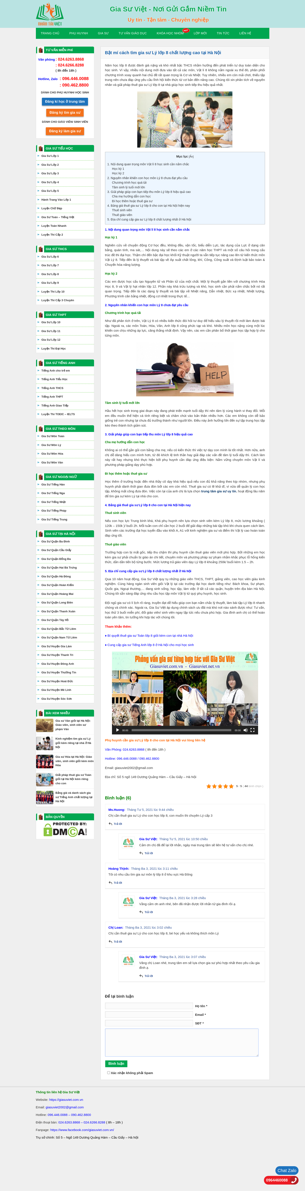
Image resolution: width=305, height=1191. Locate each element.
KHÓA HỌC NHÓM (170, 33)
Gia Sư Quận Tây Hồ (55, 620)
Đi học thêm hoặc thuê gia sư (132, 201)
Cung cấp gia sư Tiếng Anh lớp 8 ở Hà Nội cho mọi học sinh (150, 645)
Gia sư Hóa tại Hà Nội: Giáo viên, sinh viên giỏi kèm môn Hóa (75, 761)
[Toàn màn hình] (252, 730)
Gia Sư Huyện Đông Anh (58, 663)
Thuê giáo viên (122, 215)
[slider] (181, 730)
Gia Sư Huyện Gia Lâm (57, 646)
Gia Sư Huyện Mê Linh (56, 690)
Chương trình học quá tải (129, 182)
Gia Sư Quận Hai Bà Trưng (59, 567)
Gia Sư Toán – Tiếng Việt (58, 217)
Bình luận (116, 1063)
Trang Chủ (50, 33)
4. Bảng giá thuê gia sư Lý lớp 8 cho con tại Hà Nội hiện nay (148, 205)
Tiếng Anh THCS (53, 388)
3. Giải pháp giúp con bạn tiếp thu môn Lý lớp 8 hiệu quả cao (149, 192)
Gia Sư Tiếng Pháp (54, 510)
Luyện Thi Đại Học (54, 348)
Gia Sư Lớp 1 (50, 156)
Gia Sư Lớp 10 (51, 322)
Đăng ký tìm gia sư (65, 112)
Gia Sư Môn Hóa (52, 453)
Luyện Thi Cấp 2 (52, 234)
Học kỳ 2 (118, 173)
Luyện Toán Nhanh (54, 225)
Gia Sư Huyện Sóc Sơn (57, 698)
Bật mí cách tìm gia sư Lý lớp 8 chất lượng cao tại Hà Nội (163, 52)
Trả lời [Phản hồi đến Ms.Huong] (118, 824)
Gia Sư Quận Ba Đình (56, 541)
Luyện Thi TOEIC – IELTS (58, 414)
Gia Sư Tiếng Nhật (54, 502)
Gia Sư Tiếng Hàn (53, 484)
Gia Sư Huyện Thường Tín (59, 672)
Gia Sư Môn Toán (53, 436)
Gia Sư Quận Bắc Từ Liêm (59, 628)
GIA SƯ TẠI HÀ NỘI (60, 534)
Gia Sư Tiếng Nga (53, 493)
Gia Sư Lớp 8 (50, 274)
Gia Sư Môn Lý (51, 445)
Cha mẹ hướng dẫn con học (131, 196)
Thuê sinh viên (122, 210)
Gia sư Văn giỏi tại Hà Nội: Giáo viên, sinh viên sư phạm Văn (73, 725)
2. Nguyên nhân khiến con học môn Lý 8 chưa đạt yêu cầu (147, 178)
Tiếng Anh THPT (52, 396)
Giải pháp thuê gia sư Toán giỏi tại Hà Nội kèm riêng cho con (73, 779)
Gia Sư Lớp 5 (50, 190)
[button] (185, 693)
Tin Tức (223, 33)
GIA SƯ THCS (56, 249)
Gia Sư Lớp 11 (51, 331)
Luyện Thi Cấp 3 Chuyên (58, 300)
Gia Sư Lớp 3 (50, 173)
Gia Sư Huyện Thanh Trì (57, 655)
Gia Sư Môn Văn (52, 462)
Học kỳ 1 (118, 168)
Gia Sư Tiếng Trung (54, 519)
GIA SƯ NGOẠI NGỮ (61, 477)
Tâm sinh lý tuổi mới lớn (128, 187)
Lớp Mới (200, 33)
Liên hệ (245, 33)
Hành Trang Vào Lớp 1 (56, 199)
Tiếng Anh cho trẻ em (56, 370)
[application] (185, 693)
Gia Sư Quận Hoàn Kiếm (58, 585)
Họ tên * (201, 1006)
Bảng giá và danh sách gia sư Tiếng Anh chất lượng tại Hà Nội (74, 797)
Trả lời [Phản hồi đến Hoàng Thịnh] (118, 882)
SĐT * (199, 1023)
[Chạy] (117, 730)
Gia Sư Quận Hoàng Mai (57, 594)
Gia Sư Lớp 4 (50, 182)
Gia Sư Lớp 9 (50, 282)
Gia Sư (103, 33)
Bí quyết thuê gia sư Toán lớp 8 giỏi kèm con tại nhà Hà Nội (150, 635)
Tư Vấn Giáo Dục (133, 33)
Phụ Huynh (78, 33)
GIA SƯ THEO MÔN (60, 428)
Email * (200, 1014)
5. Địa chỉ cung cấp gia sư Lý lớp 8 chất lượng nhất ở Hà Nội (149, 219)
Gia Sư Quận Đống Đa (56, 559)
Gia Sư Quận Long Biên (57, 602)
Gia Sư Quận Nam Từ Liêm (59, 637)
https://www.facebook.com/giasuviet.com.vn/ (82, 1130)
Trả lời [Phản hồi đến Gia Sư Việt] (149, 853)
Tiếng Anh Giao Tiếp (55, 405)
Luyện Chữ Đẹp (52, 208)
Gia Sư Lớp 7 (50, 265)
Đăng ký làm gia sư (65, 131)
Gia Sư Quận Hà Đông (56, 576)
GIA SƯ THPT (56, 315)
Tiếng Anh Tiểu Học (55, 379)
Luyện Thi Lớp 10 (53, 291)
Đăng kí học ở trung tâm (65, 101)
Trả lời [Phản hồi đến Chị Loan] (118, 941)
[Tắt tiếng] (245, 730)
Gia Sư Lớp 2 (50, 164)
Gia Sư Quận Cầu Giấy (56, 550)
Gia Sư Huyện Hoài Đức (57, 681)
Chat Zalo (287, 1170)
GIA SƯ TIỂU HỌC (59, 148)
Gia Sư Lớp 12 (51, 339)
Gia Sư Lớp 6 (50, 256)
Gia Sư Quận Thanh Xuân (58, 611)
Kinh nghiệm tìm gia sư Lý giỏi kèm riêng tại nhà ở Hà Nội (73, 743)
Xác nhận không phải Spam (130, 1073)
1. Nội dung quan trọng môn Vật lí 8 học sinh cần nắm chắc (148, 164)
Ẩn (191, 156)
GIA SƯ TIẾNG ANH (60, 363)
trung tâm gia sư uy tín (218, 491)
